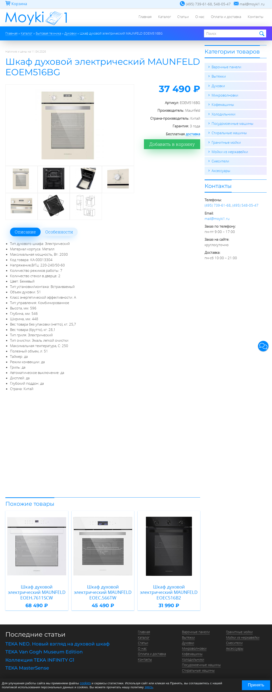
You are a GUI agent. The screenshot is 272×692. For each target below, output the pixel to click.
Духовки (218, 85)
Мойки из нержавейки (230, 151)
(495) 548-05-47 (245, 204)
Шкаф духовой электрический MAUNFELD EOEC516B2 (168, 592)
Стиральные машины (229, 132)
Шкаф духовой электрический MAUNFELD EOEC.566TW (102, 592)
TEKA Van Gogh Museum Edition (44, 650)
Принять (256, 685)
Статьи (181, 17)
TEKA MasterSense (27, 666)
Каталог (162, 17)
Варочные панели (226, 67)
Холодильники (223, 113)
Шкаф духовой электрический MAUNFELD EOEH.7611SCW (36, 592)
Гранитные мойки (226, 141)
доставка (193, 134)
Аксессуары (221, 169)
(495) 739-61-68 (218, 204)
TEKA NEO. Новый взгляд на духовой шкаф (57, 642)
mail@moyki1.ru (217, 217)
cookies (85, 683)
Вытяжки (219, 76)
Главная (142, 17)
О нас (198, 17)
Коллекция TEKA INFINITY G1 (39, 658)
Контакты (255, 17)
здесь (149, 687)
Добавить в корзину (175, 144)
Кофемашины (223, 104)
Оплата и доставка (225, 17)
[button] (263, 346)
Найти (261, 33)
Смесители (220, 160)
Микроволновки (225, 95)
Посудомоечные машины (232, 123)
